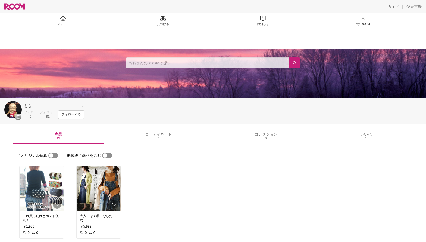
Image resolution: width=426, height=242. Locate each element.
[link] (42, 188)
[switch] (53, 155)
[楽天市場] (414, 6)
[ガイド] (393, 6)
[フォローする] (71, 114)
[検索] (294, 62)
